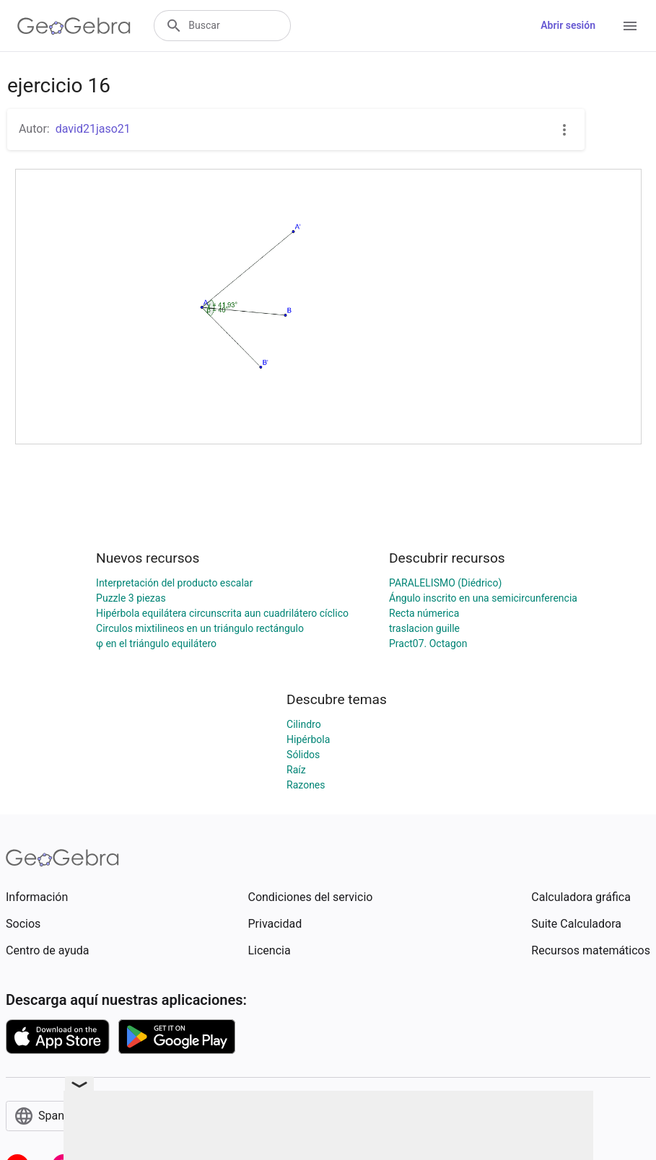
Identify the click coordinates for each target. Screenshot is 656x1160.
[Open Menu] (630, 26)
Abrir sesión (568, 25)
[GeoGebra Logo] (74, 26)
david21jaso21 (93, 129)
